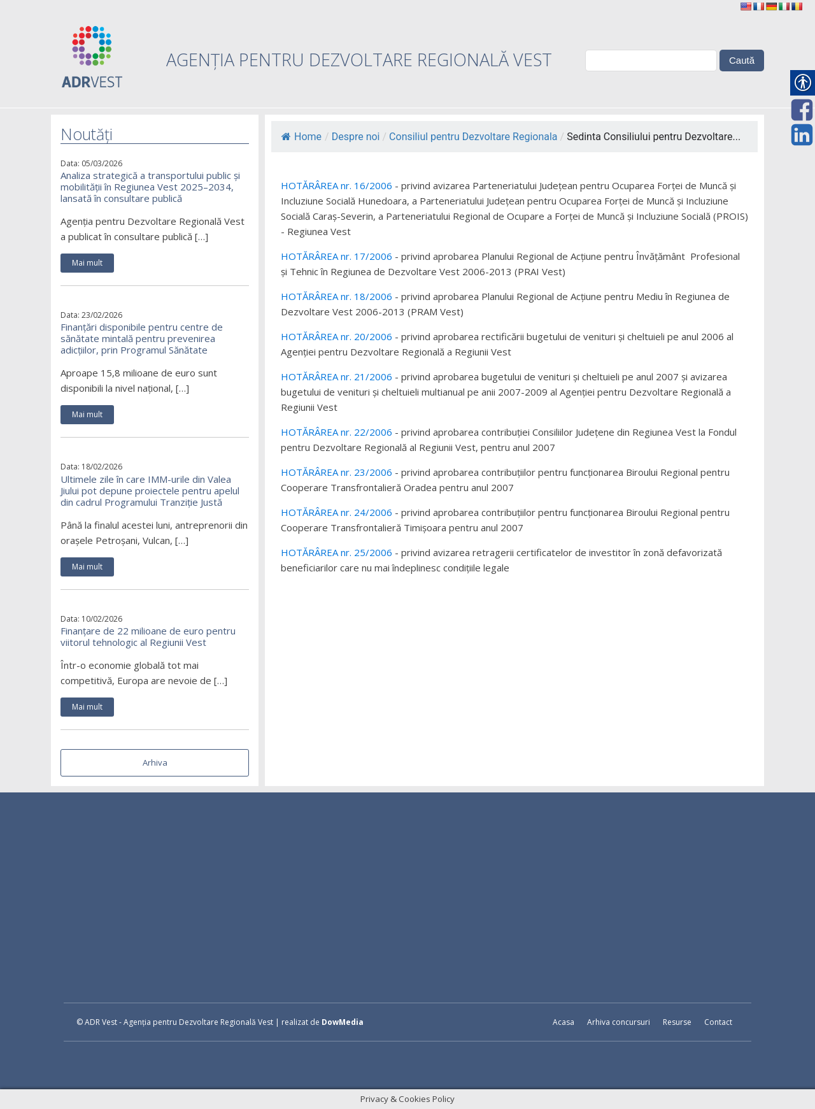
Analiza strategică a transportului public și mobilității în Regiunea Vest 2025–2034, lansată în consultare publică (150, 186)
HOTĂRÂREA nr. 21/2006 (336, 376)
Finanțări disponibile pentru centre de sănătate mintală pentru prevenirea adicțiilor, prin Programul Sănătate (141, 338)
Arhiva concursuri (618, 1022)
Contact (718, 1022)
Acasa (563, 1022)
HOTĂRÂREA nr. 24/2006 (336, 512)
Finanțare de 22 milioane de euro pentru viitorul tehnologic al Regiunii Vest (148, 636)
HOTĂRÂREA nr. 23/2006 (336, 472)
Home (301, 137)
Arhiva (155, 762)
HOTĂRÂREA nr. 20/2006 (336, 336)
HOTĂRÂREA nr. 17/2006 (336, 256)
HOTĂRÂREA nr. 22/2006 (336, 432)
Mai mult (87, 262)
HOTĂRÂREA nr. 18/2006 (336, 296)
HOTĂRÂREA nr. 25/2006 (336, 552)
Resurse (677, 1022)
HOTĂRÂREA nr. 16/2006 (336, 185)
